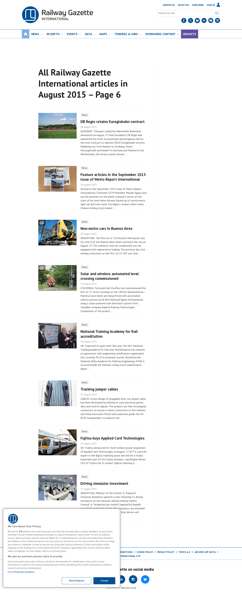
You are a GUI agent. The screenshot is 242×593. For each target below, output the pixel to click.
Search (216, 13)
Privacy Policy (165, 552)
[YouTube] (210, 21)
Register (183, 5)
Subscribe (198, 5)
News (84, 114)
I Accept (104, 580)
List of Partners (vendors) (21, 572)
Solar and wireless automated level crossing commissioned (109, 276)
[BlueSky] (197, 21)
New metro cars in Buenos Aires (106, 228)
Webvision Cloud (128, 587)
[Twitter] (190, 21)
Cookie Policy (145, 552)
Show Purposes (76, 580)
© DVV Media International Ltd (121, 556)
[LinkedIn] (204, 21)
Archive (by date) (205, 552)
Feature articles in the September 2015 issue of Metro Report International (113, 177)
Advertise (169, 5)
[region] (61, 548)
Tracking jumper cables (99, 389)
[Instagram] (217, 21)
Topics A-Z (184, 552)
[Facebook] (184, 21)
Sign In (211, 5)
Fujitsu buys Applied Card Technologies (112, 438)
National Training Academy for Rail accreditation (109, 334)
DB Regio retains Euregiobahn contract (112, 121)
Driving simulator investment (104, 483)
